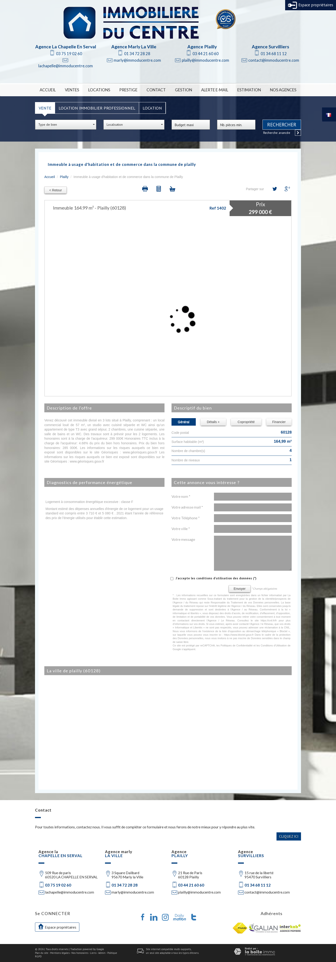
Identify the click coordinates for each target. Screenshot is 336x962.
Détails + (213, 422)
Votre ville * (181, 529)
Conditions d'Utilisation (274, 645)
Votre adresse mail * (187, 507)
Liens (93, 953)
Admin (101, 953)
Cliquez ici (288, 836)
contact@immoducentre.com (273, 60)
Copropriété (246, 422)
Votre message (183, 539)
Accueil (48, 89)
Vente (45, 108)
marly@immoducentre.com (137, 60)
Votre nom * (181, 496)
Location (152, 108)
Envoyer (239, 589)
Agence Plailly (202, 46)
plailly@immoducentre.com (205, 60)
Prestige (128, 89)
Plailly (64, 177)
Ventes (72, 89)
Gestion (183, 89)
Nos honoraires (79, 953)
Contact (156, 89)
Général (183, 422)
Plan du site (41, 953)
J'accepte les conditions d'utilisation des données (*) (216, 578)
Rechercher (281, 124)
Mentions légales (60, 953)
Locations (99, 89)
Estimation (249, 89)
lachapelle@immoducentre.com (65, 65)
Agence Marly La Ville (133, 46)
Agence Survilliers (270, 46)
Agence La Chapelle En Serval (65, 46)
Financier (279, 422)
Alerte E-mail (214, 89)
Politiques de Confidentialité (236, 645)
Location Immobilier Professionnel (97, 108)
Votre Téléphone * (186, 518)
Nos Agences (283, 89)
